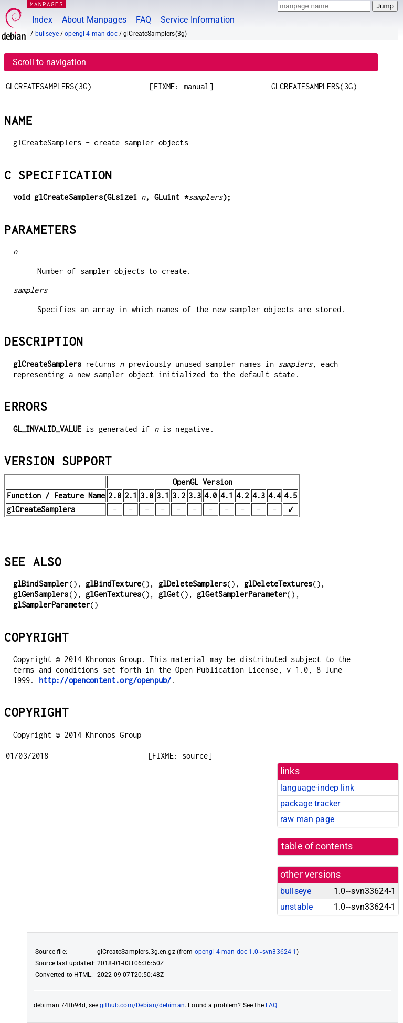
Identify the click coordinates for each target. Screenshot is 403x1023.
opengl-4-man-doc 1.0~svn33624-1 (246, 951)
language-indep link (317, 788)
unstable (296, 907)
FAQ (143, 20)
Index (42, 20)
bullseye (47, 33)
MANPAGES (46, 4)
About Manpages (94, 20)
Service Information (198, 20)
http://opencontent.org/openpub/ (105, 680)
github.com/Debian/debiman (142, 1005)
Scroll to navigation (49, 62)
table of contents (317, 846)
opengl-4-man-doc (91, 33)
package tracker (310, 803)
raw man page (307, 819)
